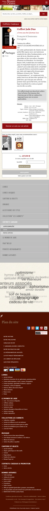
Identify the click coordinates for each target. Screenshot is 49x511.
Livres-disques (9, 193)
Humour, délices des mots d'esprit (13, 388)
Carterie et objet (8, 407)
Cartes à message (9, 411)
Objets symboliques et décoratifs (13, 451)
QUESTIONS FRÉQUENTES (11, 362)
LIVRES (4, 375)
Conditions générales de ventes (14, 496)
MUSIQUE (5, 433)
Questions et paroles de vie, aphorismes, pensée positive (20, 379)
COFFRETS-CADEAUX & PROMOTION (16, 464)
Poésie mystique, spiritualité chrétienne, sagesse (17, 383)
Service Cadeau (42, 496)
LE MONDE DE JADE (9, 398)
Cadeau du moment (9, 477)
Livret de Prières (8, 428)
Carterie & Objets (10, 199)
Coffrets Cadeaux (10, 222)
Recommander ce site (11, 499)
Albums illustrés (8, 390)
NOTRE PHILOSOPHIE (10, 340)
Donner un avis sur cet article (17, 126)
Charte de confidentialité (30, 496)
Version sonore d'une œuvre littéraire (14, 435)
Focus (6, 56)
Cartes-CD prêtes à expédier (11, 442)
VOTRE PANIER (43, 19)
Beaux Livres (7, 392)
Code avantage (8, 475)
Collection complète (9, 420)
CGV (29, 19)
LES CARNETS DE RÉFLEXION (12, 359)
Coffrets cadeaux (8, 403)
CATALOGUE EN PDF (9, 343)
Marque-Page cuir (8, 459)
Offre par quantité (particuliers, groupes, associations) (19, 487)
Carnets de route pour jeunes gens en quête (16, 424)
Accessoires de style (11, 210)
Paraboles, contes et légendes (12, 385)
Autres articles (8, 233)
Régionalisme (7, 455)
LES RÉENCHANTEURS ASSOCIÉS (13, 352)
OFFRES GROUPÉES (9, 413)
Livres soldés (7, 481)
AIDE (25, 19)
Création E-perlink (35, 508)
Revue (5, 394)
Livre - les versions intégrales (12, 401)
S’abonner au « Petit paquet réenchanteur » (25, 502)
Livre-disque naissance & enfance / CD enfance (17, 437)
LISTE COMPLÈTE (8, 226)
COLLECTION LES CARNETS (13, 418)
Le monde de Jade (10, 238)
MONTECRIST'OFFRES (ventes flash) (14, 492)
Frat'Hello (7, 244)
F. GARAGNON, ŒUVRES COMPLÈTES (14, 346)
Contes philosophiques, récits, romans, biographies (18, 381)
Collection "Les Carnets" (13, 216)
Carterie (6, 453)
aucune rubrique (8, 377)
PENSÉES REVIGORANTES (12, 249)
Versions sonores (8, 405)
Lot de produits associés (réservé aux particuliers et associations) (22, 490)
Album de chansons (9, 440)
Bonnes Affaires (9, 255)
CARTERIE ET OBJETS (10, 446)
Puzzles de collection (9, 457)
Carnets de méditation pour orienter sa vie (15, 426)
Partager (10, 52)
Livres (5, 187)
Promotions (7, 483)
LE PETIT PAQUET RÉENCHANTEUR (13, 355)
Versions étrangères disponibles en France (15, 409)
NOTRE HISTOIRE (8, 336)
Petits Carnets (7, 485)
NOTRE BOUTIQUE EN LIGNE (12, 349)
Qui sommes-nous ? (40, 499)
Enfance (6, 205)
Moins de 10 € (7, 479)
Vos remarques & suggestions (26, 499)
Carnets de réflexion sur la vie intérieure (15, 422)
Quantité (19, 162)
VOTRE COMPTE (35, 19)
